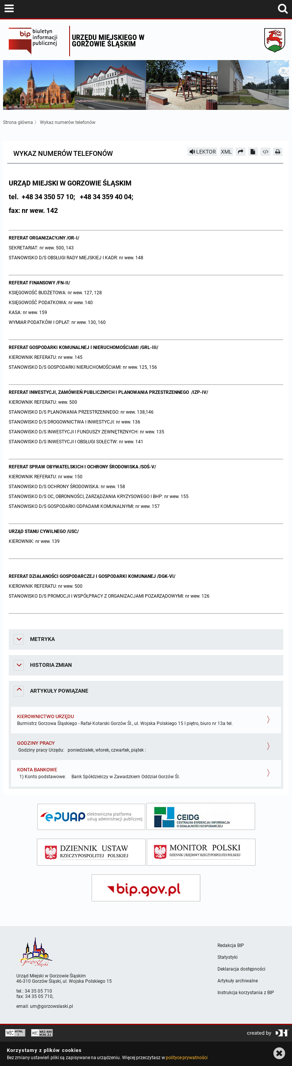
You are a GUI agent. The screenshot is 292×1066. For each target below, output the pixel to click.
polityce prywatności (187, 1057)
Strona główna (18, 122)
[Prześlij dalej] (241, 152)
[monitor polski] (201, 852)
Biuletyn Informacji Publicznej (37, 41)
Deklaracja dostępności (241, 969)
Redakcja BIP (230, 945)
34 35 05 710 (38, 991)
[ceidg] (200, 816)
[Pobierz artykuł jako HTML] (265, 152)
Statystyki (227, 957)
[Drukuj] (278, 152)
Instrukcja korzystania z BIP (245, 992)
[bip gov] (146, 887)
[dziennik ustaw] (91, 852)
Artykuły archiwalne (237, 981)
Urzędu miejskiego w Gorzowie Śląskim (108, 40)
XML (226, 152)
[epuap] (91, 817)
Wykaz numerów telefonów (67, 122)
